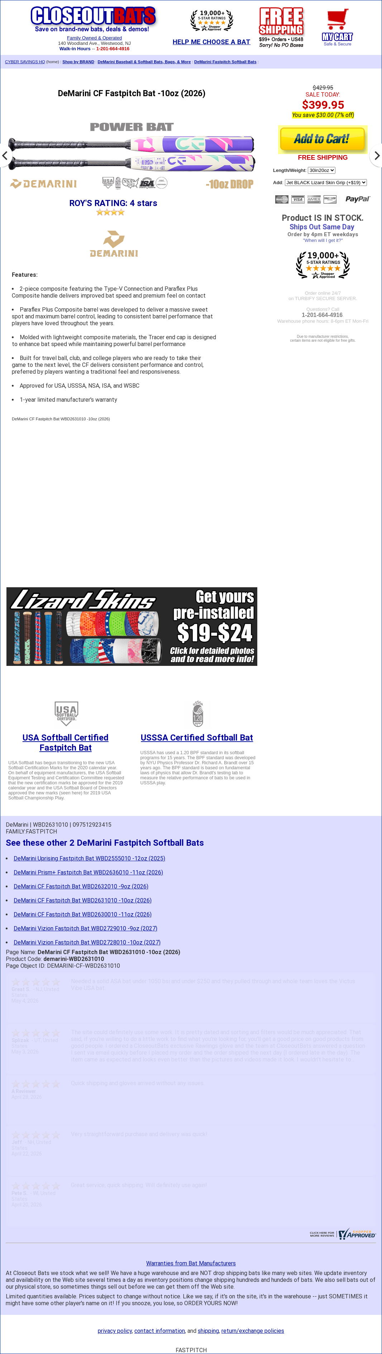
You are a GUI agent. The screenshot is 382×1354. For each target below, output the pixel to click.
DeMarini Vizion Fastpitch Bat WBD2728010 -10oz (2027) (87, 942)
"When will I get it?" (323, 240)
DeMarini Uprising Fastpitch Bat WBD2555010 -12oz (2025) (89, 858)
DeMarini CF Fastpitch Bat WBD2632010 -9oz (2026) (81, 886)
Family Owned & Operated (94, 38)
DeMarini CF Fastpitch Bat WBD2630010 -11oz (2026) (83, 914)
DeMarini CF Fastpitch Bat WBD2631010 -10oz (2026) (83, 900)
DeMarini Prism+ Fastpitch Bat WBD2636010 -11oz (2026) (88, 872)
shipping (208, 1330)
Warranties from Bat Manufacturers (191, 1263)
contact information (159, 1330)
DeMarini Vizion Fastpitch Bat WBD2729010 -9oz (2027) (85, 928)
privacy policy (115, 1330)
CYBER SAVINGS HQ (25, 62)
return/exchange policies (252, 1330)
